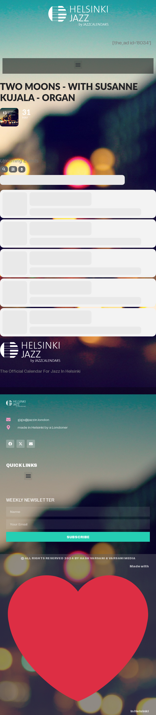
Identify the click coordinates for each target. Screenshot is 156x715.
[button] (78, 65)
